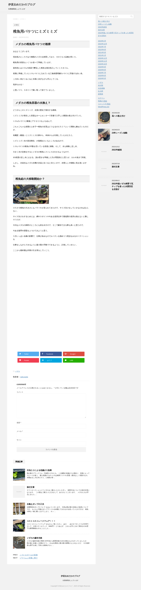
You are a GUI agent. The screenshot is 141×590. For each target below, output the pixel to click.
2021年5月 (102, 52)
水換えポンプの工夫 (35, 504)
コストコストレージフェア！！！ (41, 521)
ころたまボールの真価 (29, 555)
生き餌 (100, 91)
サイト (19, 440)
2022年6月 (102, 50)
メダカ (17, 371)
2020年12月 (102, 58)
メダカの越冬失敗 (34, 538)
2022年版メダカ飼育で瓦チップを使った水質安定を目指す (122, 186)
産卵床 (100, 94)
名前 (19, 423)
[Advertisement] (51, 280)
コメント (20, 392)
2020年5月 (102, 78)
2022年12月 (102, 44)
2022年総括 (102, 27)
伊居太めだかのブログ (21, 4)
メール (20, 431)
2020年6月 (102, 75)
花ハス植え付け (104, 21)
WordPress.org (103, 107)
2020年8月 (102, 70)
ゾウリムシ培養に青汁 (29, 558)
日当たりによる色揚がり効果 (39, 470)
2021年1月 (102, 55)
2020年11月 (102, 61)
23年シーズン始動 (105, 24)
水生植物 (101, 88)
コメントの (104, 104)
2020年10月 (102, 64)
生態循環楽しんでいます (70, 580)
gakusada (24, 377)
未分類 (100, 85)
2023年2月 (102, 41)
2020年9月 (102, 67)
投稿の (102, 101)
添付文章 (30, 487)
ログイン (101, 98)
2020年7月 (102, 73)
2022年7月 (102, 47)
